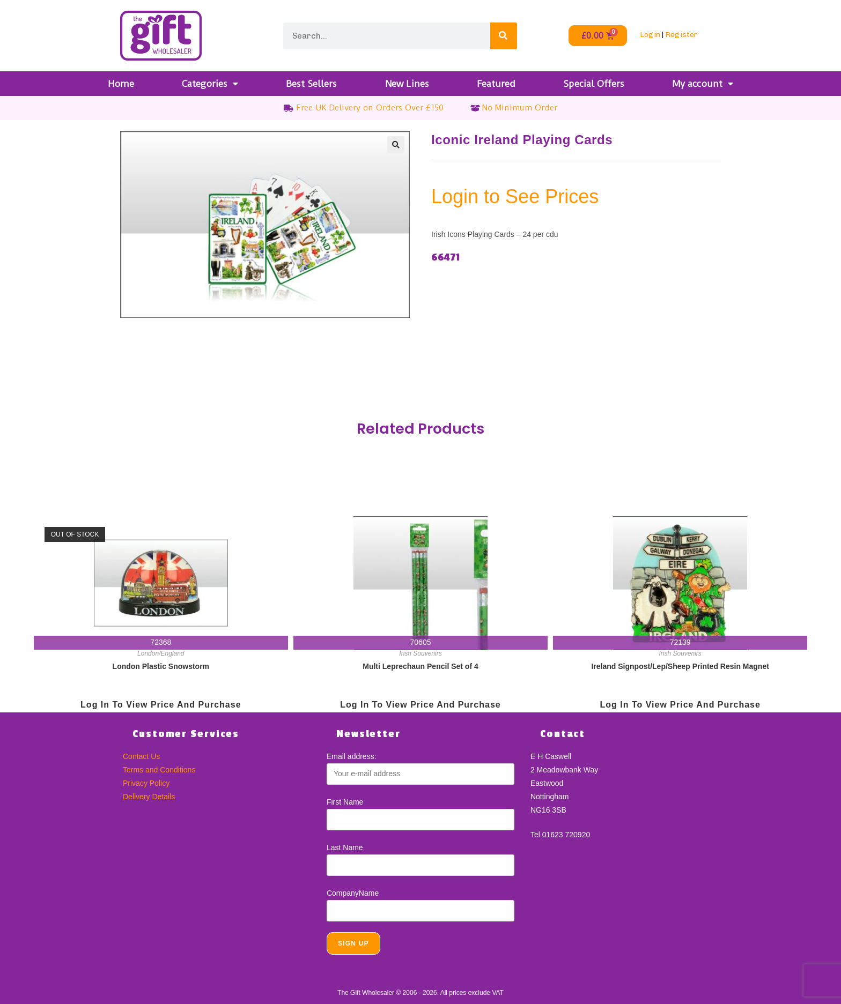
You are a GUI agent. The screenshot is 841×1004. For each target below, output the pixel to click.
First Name (345, 802)
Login (650, 34)
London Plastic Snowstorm (161, 666)
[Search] (503, 36)
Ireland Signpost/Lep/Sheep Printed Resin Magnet (680, 666)
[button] (395, 144)
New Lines (407, 83)
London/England (160, 653)
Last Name (345, 847)
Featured (496, 83)
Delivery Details (149, 796)
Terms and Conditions (159, 769)
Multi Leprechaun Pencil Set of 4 (420, 666)
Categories (210, 83)
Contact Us (141, 756)
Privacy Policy (146, 783)
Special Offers (593, 83)
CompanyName (353, 893)
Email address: (352, 756)
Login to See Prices (515, 196)
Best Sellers (311, 83)
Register (681, 34)
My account (702, 83)
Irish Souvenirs (420, 653)
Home (121, 83)
